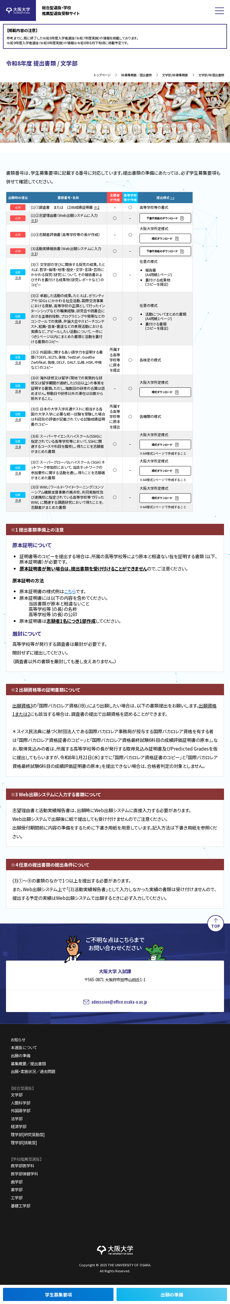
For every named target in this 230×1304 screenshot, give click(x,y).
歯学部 (16, 1182)
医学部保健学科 (24, 1174)
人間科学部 (20, 1103)
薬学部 (16, 1189)
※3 (34, 220)
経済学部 (18, 1126)
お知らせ (18, 1040)
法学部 (16, 1119)
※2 (96, 207)
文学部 (16, 1095)
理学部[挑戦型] (24, 1142)
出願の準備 (172, 1294)
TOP (215, 926)
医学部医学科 (22, 1165)
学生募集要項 (58, 1294)
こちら (70, 591)
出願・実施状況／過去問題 (33, 1071)
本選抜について (24, 1047)
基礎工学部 (20, 1206)
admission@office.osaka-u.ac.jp (119, 1001)
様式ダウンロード (162, 238)
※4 (18, 277)
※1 (172, 198)
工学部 (16, 1197)
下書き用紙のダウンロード (162, 218)
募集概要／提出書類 (28, 1063)
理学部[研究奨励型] (28, 1134)
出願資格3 (22, 705)
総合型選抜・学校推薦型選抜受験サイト (61, 10)
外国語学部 (20, 1110)
